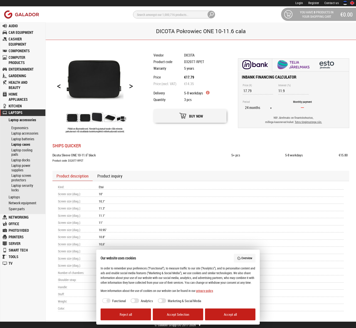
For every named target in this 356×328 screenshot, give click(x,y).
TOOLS (13, 256)
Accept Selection (178, 314)
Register (313, 3)
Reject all (126, 314)
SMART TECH (18, 250)
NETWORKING (19, 217)
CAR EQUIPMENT (21, 32)
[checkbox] (113, 300)
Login (299, 3)
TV (10, 263)
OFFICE (14, 223)
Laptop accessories (22, 120)
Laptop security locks (22, 187)
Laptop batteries (22, 138)
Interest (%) (284, 85)
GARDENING (17, 75)
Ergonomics (19, 127)
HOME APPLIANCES (18, 97)
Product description (73, 176)
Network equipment (22, 203)
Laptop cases (20, 144)
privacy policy (204, 291)
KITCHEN (15, 106)
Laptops (14, 197)
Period (246, 102)
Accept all (230, 314)
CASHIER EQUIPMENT (17, 42)
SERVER (14, 243)
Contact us (331, 3)
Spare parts (17, 209)
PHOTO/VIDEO (19, 230)
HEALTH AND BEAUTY (18, 85)
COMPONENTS (19, 50)
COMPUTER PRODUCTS (17, 60)
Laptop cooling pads (21, 152)
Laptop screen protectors (21, 177)
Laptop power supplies (20, 168)
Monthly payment (302, 102)
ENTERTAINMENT (21, 69)
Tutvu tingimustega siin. (308, 122)
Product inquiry (109, 176)
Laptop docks (20, 160)
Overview (244, 258)
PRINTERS (16, 236)
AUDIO (13, 25)
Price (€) (247, 85)
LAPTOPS (15, 112)
